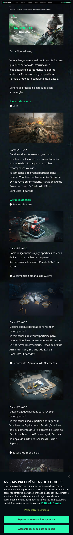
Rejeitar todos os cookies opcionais (36, 519)
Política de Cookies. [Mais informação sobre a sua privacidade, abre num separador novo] (51, 503)
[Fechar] (69, 476)
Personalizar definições (36, 510)
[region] (36, 503)
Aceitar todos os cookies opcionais (36, 528)
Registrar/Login (68, 2)
